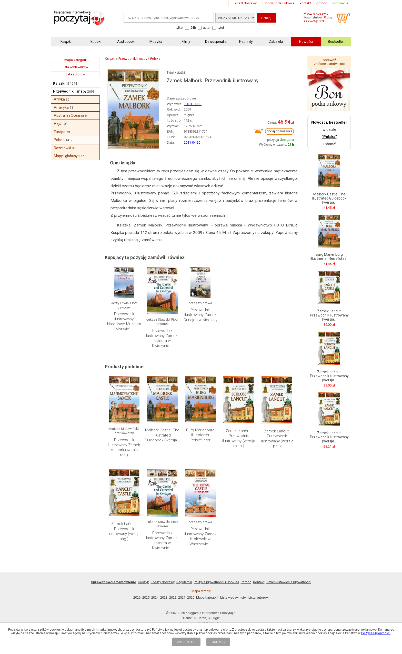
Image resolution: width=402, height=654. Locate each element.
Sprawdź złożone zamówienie (329, 62)
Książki (59, 83)
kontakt (305, 3)
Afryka (59, 99)
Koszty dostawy (163, 582)
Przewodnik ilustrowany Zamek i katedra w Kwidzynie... (162, 338)
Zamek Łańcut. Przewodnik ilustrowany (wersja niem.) (238, 438)
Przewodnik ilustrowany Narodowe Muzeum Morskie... (124, 321)
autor (207, 27)
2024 (154, 597)
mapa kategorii (75, 60)
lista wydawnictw (75, 67)
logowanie (340, 3)
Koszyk (143, 582)
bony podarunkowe (279, 3)
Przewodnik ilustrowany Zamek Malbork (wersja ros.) (124, 447)
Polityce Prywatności (375, 633)
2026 (136, 597)
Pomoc (246, 582)
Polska (59, 140)
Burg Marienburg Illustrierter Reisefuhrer (200, 435)
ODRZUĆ (218, 642)
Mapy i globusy (66, 156)
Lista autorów (258, 597)
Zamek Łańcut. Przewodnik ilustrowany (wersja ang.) (124, 531)
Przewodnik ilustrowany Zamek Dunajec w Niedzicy (200, 315)
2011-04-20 (192, 142)
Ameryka (61, 107)
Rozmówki (62, 148)
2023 (163, 597)
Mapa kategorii (207, 597)
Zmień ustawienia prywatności (288, 582)
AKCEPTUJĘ (186, 642)
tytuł (221, 27)
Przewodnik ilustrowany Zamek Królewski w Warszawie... (200, 536)
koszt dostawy (246, 3)
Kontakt (259, 582)
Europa (59, 132)
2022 (172, 597)
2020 (190, 597)
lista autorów (75, 74)
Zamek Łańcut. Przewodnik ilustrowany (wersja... (329, 315)
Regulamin (184, 582)
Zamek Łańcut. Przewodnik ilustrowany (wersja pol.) (276, 439)
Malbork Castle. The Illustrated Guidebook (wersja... (162, 435)
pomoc (321, 3)
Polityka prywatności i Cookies (216, 582)
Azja (57, 124)
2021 (181, 597)
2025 (145, 597)
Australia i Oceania (69, 115)
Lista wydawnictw (233, 597)
